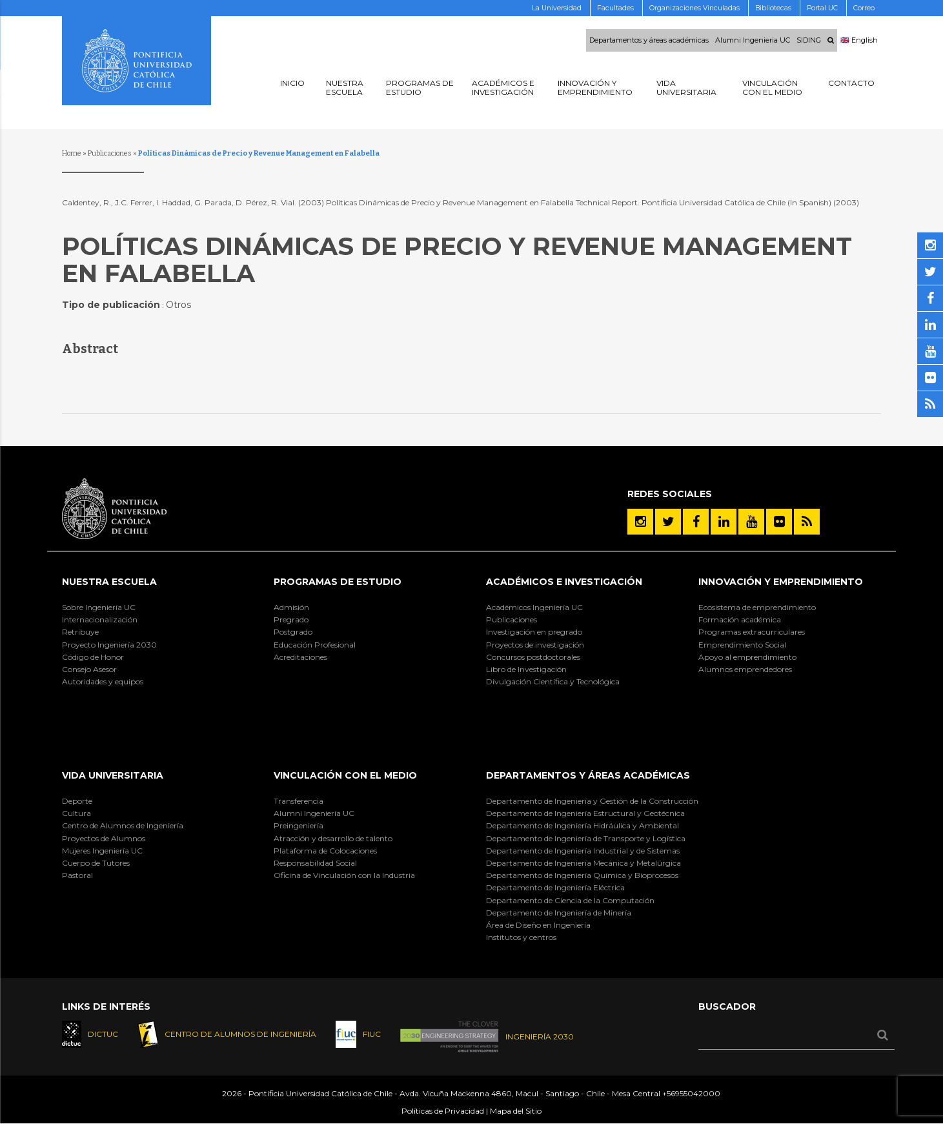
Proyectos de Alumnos (103, 838)
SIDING (808, 40)
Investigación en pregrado (534, 632)
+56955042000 (691, 1094)
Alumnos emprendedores (745, 669)
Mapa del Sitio (516, 1111)
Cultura (76, 813)
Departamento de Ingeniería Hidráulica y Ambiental (582, 825)
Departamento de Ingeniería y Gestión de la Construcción (592, 801)
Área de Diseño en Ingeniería (538, 925)
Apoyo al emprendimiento (747, 657)
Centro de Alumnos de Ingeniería (122, 825)
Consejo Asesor (89, 669)
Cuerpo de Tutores (96, 863)
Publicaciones (110, 153)
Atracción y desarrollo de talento (333, 838)
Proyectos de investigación (535, 644)
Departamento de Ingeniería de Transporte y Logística (585, 838)
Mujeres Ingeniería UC (102, 850)
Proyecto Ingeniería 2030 (109, 644)
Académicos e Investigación (564, 582)
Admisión (291, 607)
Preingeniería (298, 825)
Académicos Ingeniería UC (534, 607)
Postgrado (293, 632)
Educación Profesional (315, 644)
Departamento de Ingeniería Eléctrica (555, 887)
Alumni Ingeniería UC (314, 813)
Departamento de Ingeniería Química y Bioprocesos (582, 875)
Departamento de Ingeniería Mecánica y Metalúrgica (583, 863)
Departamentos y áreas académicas (649, 40)
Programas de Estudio (337, 582)
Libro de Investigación (526, 669)
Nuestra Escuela (109, 582)
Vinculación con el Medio (345, 775)
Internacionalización (99, 619)
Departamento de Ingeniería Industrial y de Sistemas (583, 850)
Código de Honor (93, 657)
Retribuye (80, 632)
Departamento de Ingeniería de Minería (558, 912)
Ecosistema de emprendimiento (757, 607)
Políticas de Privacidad (442, 1111)
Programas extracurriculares (751, 632)
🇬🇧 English (859, 40)
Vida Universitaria (112, 775)
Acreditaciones (300, 657)
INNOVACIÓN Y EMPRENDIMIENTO (780, 582)
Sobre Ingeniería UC (99, 607)
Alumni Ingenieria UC (752, 40)
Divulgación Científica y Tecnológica (553, 681)
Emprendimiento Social (742, 644)
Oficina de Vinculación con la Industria (344, 875)
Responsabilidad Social (315, 863)
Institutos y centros (521, 937)
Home (71, 153)
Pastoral (77, 875)
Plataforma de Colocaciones (325, 850)
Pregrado (291, 619)
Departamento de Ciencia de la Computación (570, 900)
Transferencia (298, 801)
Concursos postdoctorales (533, 657)
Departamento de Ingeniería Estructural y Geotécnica (585, 813)
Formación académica (739, 619)
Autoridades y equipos (102, 681)
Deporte (77, 801)
